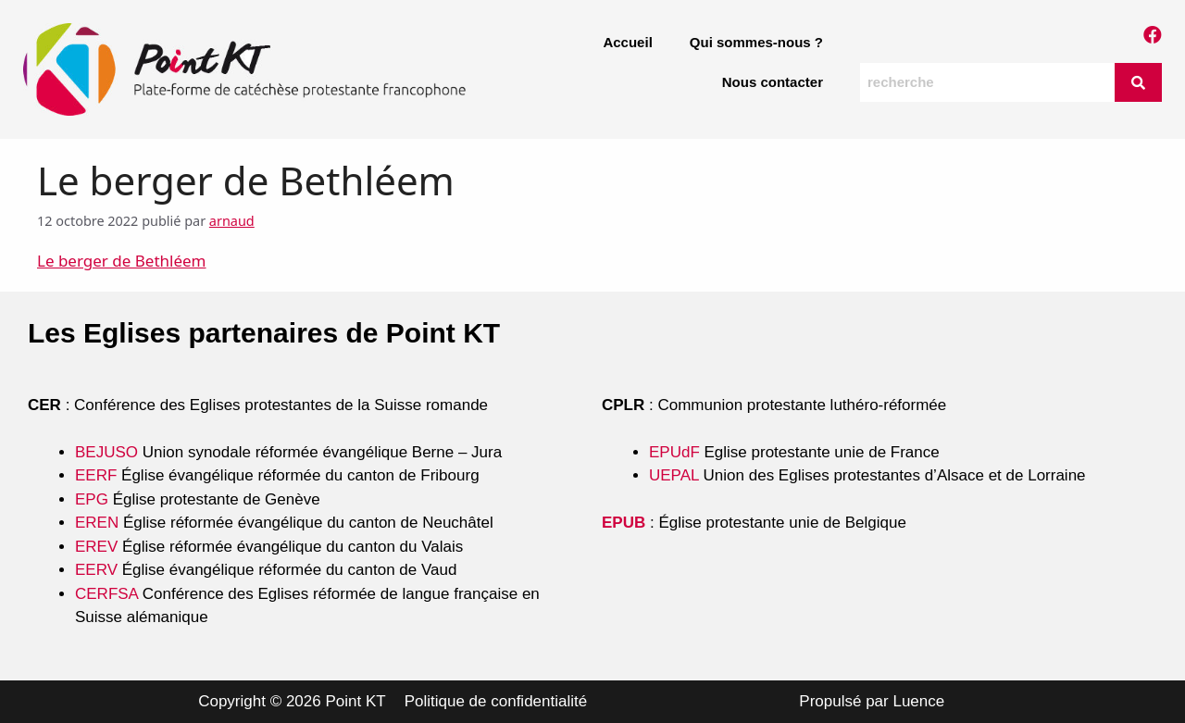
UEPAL (674, 475)
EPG (91, 499)
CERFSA (106, 594)
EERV (96, 570)
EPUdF (674, 452)
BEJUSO (109, 452)
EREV (96, 546)
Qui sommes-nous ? (756, 42)
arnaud (232, 221)
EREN (96, 522)
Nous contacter (772, 82)
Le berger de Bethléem (121, 260)
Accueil (627, 42)
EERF (96, 475)
